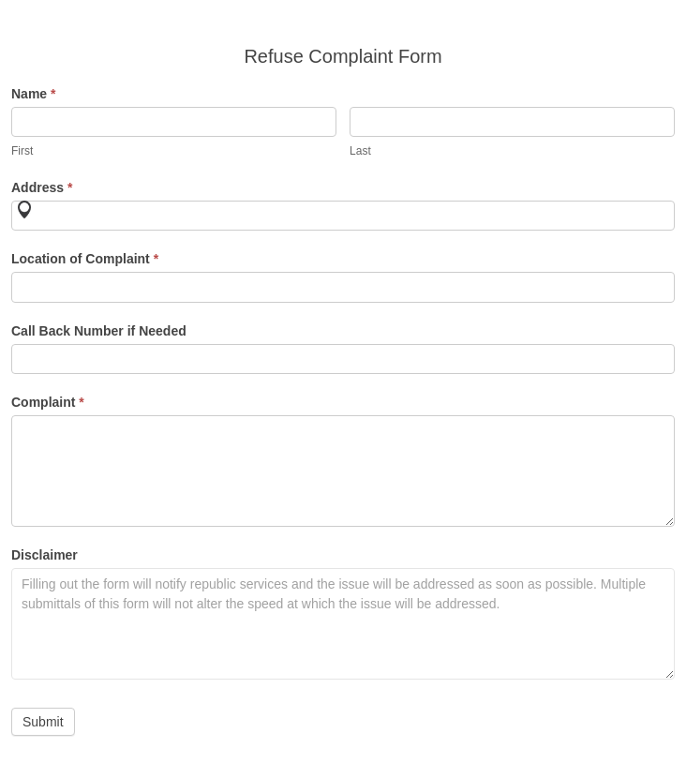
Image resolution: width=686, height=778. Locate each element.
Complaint (47, 402)
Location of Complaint (84, 258)
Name (33, 93)
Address (41, 187)
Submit (43, 721)
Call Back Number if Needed (98, 330)
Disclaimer (44, 554)
